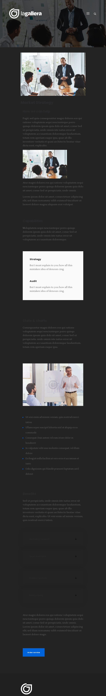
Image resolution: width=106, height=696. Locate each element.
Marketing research (39, 539)
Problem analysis (38, 578)
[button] (53, 539)
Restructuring (36, 595)
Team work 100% (37, 556)
